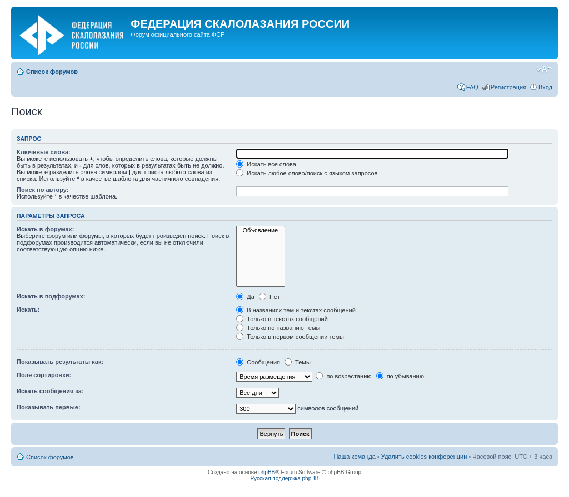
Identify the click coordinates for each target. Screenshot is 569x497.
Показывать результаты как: (60, 361)
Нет (269, 296)
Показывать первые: (49, 407)
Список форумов (52, 71)
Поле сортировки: (44, 375)
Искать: (28, 309)
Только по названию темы (278, 327)
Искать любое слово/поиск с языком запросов (306, 173)
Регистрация (508, 87)
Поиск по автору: (42, 189)
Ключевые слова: (44, 152)
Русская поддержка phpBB (284, 478)
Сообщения (258, 362)
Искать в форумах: (45, 229)
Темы (297, 362)
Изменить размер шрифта (544, 69)
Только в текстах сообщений (282, 319)
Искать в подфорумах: (51, 296)
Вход (545, 87)
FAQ (472, 87)
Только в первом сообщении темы (290, 336)
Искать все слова (266, 164)
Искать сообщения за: (50, 391)
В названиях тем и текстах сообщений (296, 310)
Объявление (260, 230)
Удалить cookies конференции (424, 456)
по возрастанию (343, 376)
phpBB (266, 472)
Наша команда (354, 456)
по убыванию (400, 376)
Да (245, 296)
